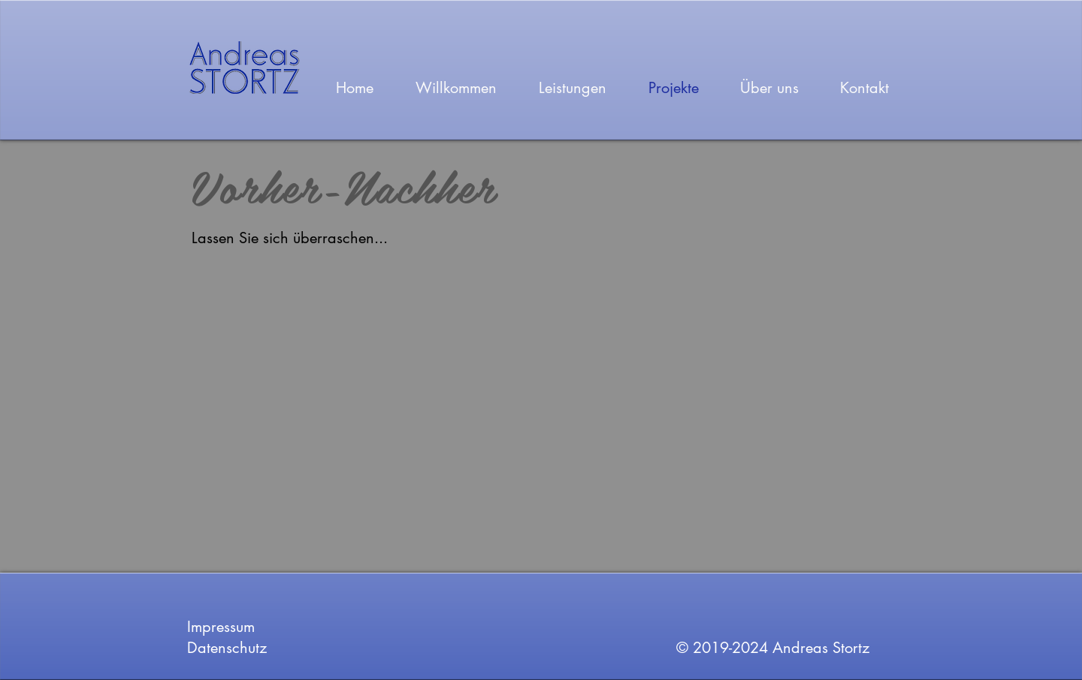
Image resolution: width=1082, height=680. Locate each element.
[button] (683, 378)
